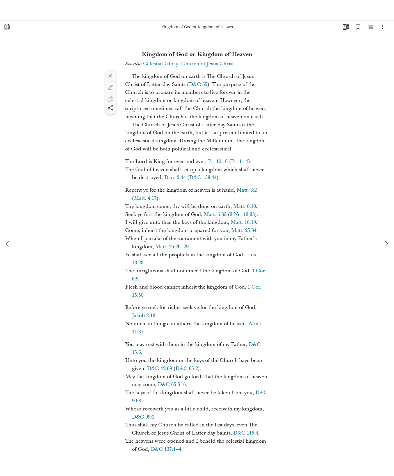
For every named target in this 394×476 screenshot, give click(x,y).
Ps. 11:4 (239, 161)
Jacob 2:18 (143, 315)
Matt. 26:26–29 (172, 246)
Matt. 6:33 (215, 214)
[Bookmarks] (358, 27)
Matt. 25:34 (243, 230)
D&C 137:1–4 (166, 449)
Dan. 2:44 (175, 177)
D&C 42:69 (159, 368)
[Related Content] (370, 27)
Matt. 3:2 (247, 190)
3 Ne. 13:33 (242, 214)
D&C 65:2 (186, 368)
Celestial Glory (160, 63)
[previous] (7, 243)
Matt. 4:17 (145, 198)
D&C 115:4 (245, 432)
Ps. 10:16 (218, 161)
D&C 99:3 (143, 417)
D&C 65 (198, 84)
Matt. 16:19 (243, 222)
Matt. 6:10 (244, 206)
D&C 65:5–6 (172, 384)
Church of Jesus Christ (207, 63)
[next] (386, 243)
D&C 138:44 (203, 177)
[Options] (382, 27)
